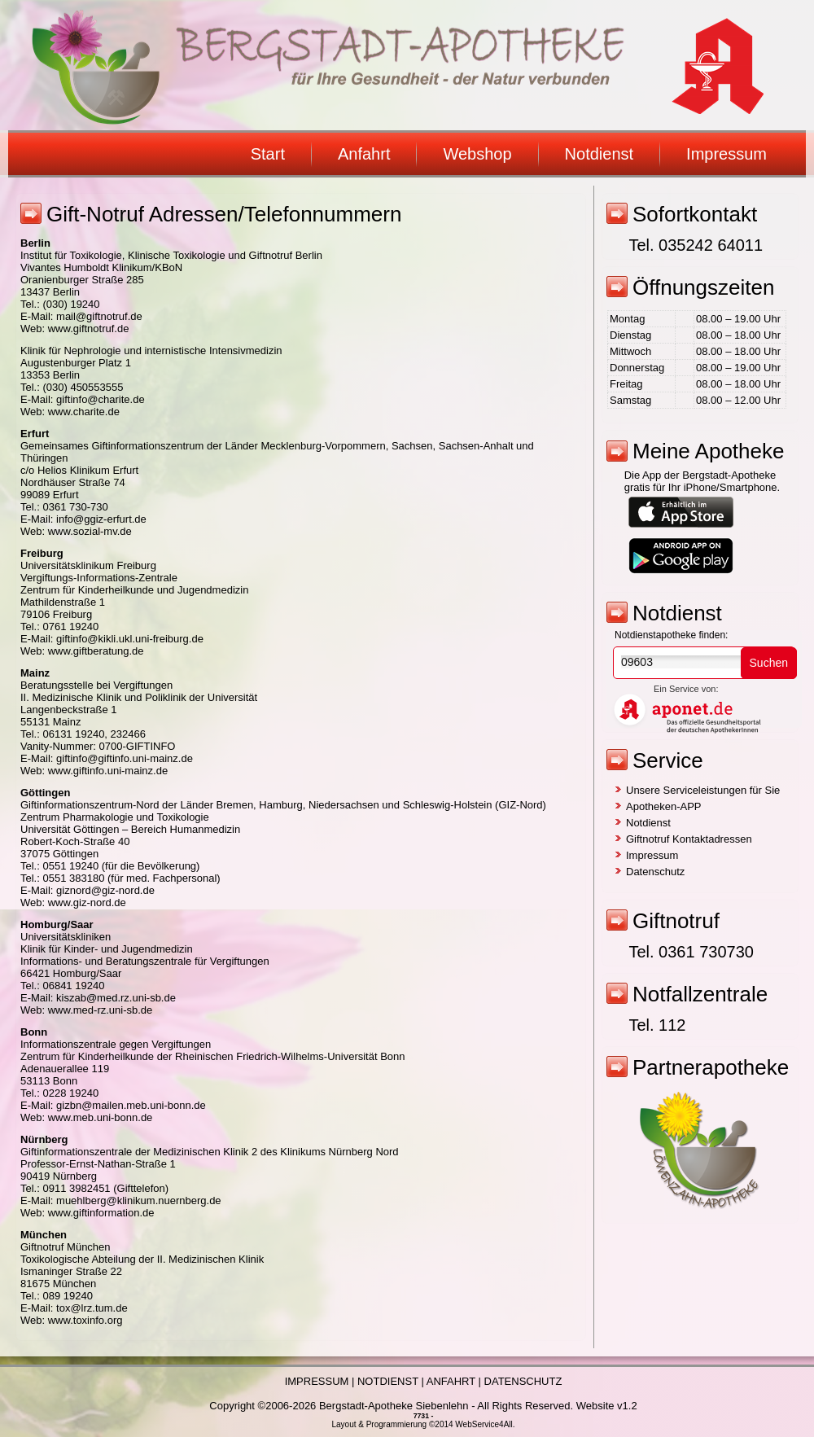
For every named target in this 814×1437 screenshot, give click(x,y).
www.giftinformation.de (101, 1213)
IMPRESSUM (317, 1381)
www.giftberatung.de (96, 651)
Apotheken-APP (664, 806)
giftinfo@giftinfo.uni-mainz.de (124, 758)
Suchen (769, 662)
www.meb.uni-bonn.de (100, 1117)
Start (268, 154)
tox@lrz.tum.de (92, 1308)
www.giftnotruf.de (88, 328)
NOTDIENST (387, 1381)
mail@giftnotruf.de (99, 316)
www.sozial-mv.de (90, 531)
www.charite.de (84, 411)
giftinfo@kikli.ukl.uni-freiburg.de (130, 639)
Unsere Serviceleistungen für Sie (703, 790)
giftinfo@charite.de (100, 399)
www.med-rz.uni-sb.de (100, 1010)
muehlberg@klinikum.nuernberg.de (138, 1200)
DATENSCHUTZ (523, 1381)
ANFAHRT (451, 1381)
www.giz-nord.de (87, 902)
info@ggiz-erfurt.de (101, 519)
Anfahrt (364, 154)
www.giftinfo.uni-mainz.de (108, 771)
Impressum (726, 154)
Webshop (477, 154)
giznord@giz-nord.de (105, 890)
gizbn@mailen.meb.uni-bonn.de (131, 1105)
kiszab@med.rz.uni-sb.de (116, 998)
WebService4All (483, 1424)
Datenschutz (655, 871)
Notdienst (599, 154)
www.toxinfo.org (85, 1320)
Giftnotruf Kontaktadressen (689, 839)
